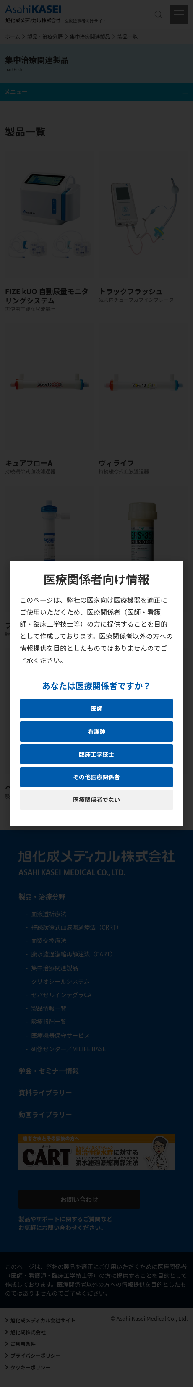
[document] (96, 693)
